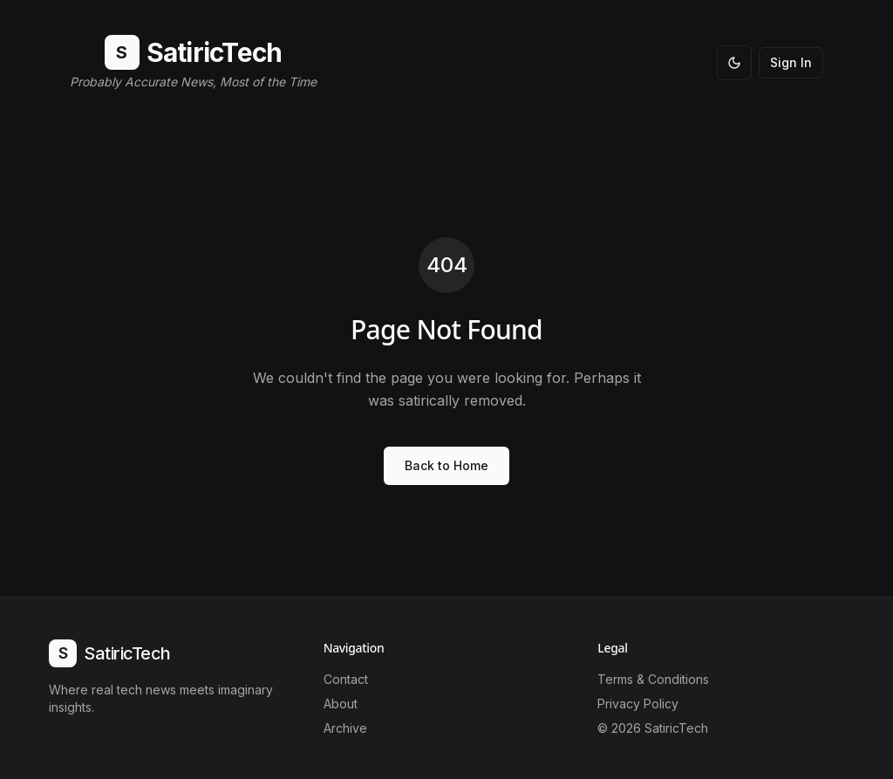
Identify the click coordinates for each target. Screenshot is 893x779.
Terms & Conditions (653, 679)
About (341, 703)
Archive (345, 728)
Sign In (791, 62)
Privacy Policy (637, 703)
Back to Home (446, 465)
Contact (346, 679)
